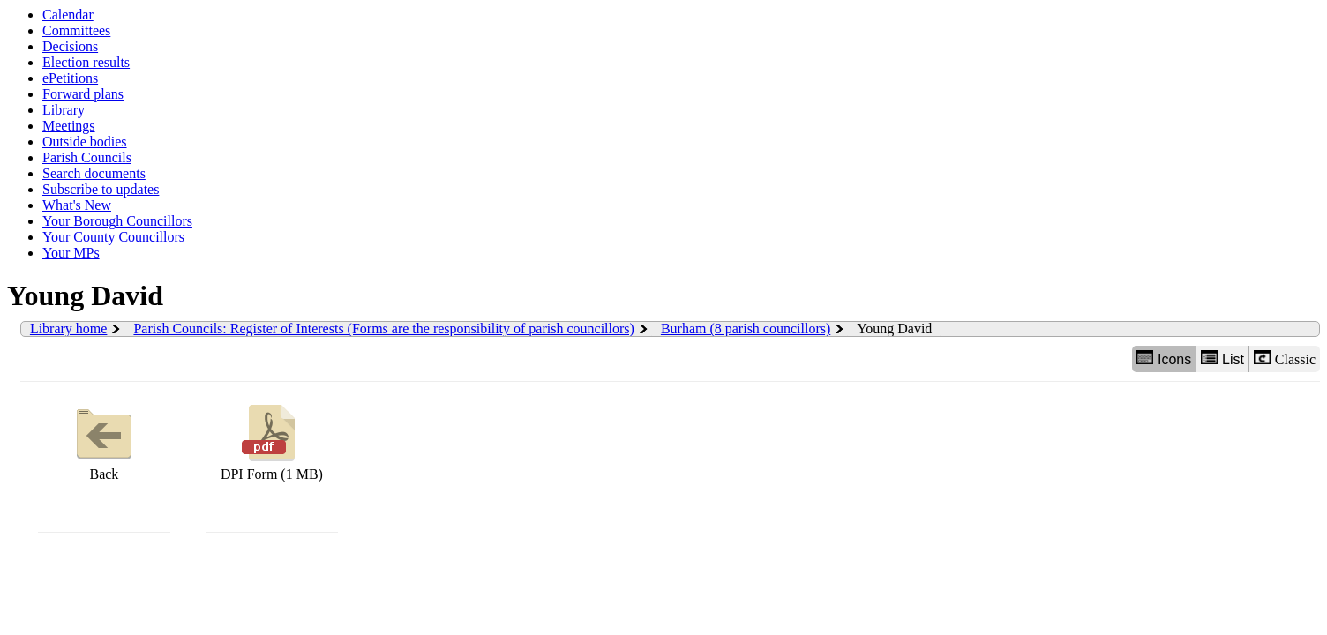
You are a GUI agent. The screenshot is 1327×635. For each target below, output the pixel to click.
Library (63, 109)
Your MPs (71, 252)
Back (104, 441)
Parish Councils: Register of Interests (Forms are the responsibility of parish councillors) (383, 328)
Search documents (94, 173)
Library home (69, 328)
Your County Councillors (113, 236)
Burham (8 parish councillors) (745, 328)
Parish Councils (86, 157)
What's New (76, 205)
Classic (1285, 358)
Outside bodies (84, 141)
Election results (86, 62)
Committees (76, 30)
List (1222, 358)
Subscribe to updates (100, 189)
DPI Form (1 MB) (272, 441)
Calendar (68, 14)
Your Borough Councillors (117, 220)
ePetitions (70, 78)
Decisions (70, 46)
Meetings (68, 125)
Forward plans (83, 93)
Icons (1163, 358)
